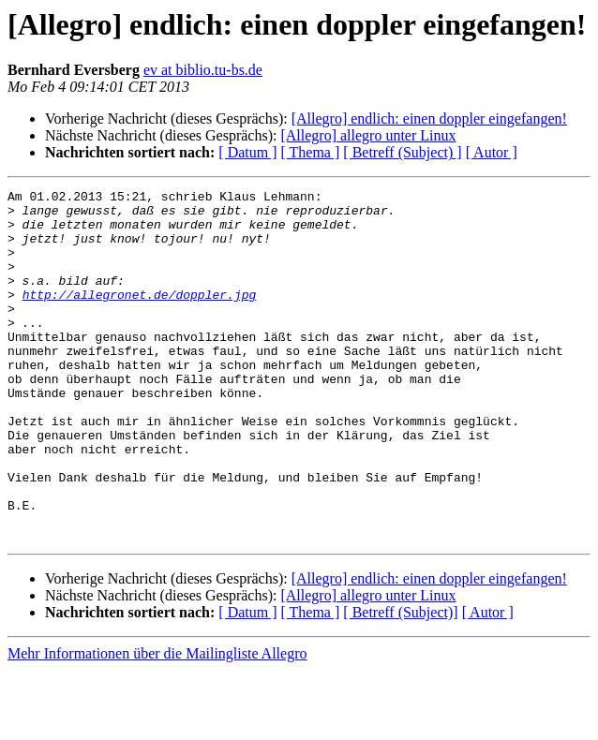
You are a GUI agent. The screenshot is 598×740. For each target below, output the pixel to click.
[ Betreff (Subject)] (400, 682)
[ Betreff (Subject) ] (402, 152)
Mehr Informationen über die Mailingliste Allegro (156, 724)
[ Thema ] (310, 152)
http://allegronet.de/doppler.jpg (139, 316)
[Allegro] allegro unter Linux (368, 135)
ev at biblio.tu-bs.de (202, 70)
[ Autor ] (491, 152)
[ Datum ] (247, 152)
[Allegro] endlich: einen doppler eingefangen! (429, 118)
